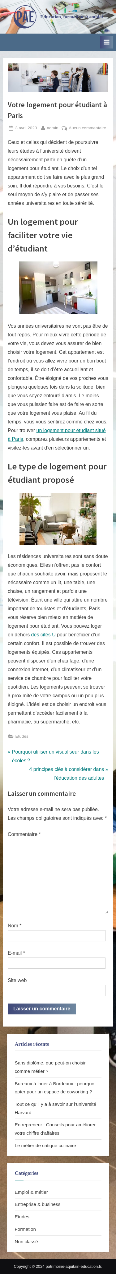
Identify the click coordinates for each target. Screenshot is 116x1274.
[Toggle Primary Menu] (106, 42)
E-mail (16, 953)
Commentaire (24, 834)
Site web (17, 980)
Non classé (26, 1241)
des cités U (43, 634)
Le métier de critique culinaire (45, 1145)
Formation (25, 1229)
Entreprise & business (38, 1204)
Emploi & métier (31, 1192)
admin (52, 127)
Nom (14, 925)
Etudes (21, 736)
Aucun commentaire (87, 128)
